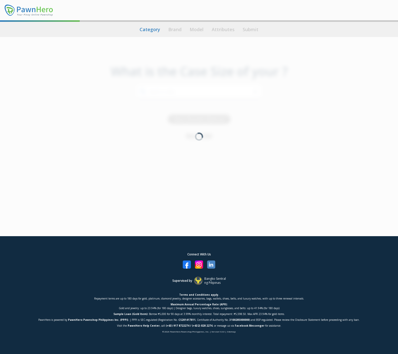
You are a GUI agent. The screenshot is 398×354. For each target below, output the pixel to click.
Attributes (223, 29)
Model (197, 29)
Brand (174, 29)
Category (150, 29)
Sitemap (231, 331)
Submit (250, 29)
